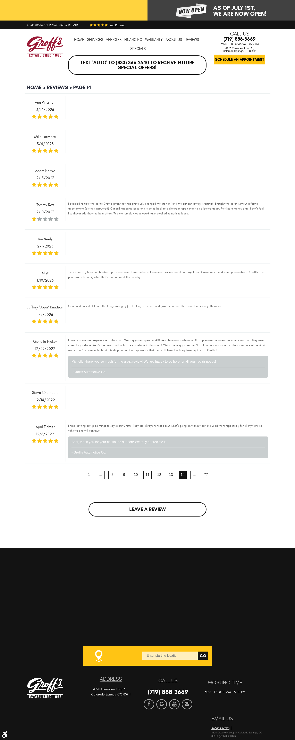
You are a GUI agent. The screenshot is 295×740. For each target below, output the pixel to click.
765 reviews (117, 25)
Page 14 (82, 87)
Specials (138, 49)
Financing (133, 40)
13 (171, 475)
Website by (235, 721)
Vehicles (113, 40)
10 (136, 475)
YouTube (174, 704)
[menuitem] (79, 39)
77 (206, 475)
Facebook (149, 704)
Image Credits (220, 728)
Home (79, 40)
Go (203, 655)
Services (95, 40)
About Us (174, 40)
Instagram (187, 704)
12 (159, 475)
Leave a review (147, 509)
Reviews (192, 40)
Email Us (222, 719)
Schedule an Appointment (239, 59)
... (100, 475)
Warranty (154, 40)
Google (161, 704)
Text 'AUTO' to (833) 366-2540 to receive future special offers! (137, 65)
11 (147, 475)
